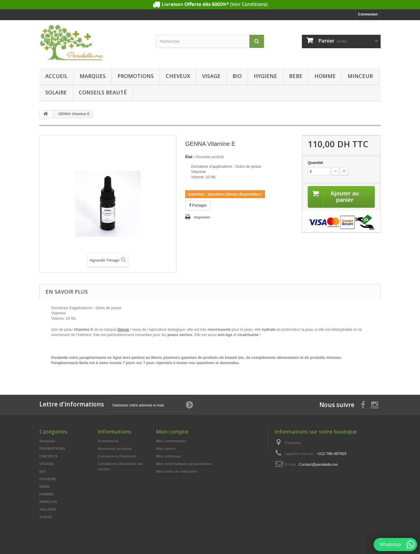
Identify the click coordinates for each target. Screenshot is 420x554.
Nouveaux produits (115, 448)
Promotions (108, 441)
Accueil (56, 75)
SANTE (45, 517)
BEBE (295, 75)
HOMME (325, 75)
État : (190, 157)
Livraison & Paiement (117, 456)
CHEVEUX (178, 75)
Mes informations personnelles (184, 464)
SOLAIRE (56, 92)
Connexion (368, 14)
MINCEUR (360, 75)
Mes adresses (168, 456)
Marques (93, 75)
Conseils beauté (103, 92)
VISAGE (211, 75)
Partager (197, 205)
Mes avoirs (166, 448)
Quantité (315, 162)
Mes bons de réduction (176, 471)
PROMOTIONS (136, 75)
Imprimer (202, 217)
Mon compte (172, 431)
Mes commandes (171, 441)
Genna (123, 329)
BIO (237, 75)
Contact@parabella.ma (318, 464)
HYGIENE (265, 75)
